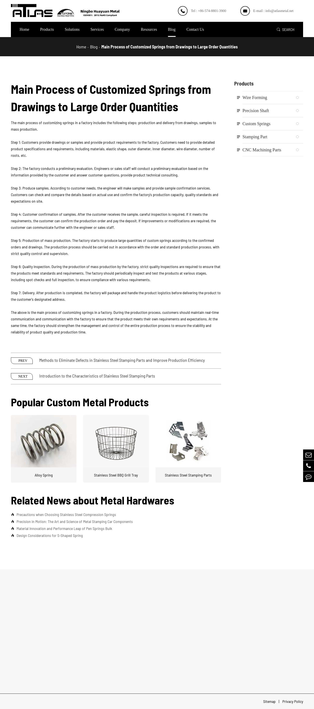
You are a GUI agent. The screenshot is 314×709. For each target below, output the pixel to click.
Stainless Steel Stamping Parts (188, 475)
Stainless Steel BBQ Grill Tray (116, 475)
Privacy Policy (292, 701)
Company (122, 29)
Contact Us (195, 29)
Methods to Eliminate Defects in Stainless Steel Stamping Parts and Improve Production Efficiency (122, 360)
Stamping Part (254, 136)
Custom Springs (256, 123)
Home (24, 29)
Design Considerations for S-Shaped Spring (47, 535)
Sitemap (269, 701)
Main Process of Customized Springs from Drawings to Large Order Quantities (169, 46)
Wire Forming (254, 97)
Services (97, 29)
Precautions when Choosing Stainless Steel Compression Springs (63, 514)
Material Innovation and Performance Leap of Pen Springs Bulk (61, 528)
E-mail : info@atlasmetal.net (273, 11)
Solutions (72, 29)
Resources (149, 29)
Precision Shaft (255, 110)
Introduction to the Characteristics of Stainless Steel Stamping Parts (97, 375)
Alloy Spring (44, 475)
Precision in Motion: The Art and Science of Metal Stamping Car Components (72, 521)
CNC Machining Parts (261, 149)
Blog (172, 29)
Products (47, 29)
